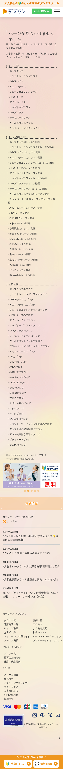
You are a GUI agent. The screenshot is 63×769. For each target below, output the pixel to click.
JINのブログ (15, 356)
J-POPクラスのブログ (21, 315)
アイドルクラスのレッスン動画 (25, 173)
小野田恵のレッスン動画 (22, 228)
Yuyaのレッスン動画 (20, 264)
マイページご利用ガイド (17, 636)
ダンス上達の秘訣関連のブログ (25, 429)
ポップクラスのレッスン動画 (24, 142)
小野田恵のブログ (18, 372)
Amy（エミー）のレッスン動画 (25, 207)
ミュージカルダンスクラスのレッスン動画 (31, 162)
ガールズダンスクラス (21, 123)
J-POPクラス (16, 97)
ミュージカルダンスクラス (23, 91)
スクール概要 (11, 674)
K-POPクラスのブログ (21, 299)
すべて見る (12, 521)
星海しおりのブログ (20, 403)
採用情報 (8, 698)
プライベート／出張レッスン (24, 128)
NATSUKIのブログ (19, 382)
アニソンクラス (17, 86)
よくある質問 (40, 628)
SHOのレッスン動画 (20, 244)
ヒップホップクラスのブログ (24, 325)
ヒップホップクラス (20, 107)
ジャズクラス (16, 112)
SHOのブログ (16, 387)
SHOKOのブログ (18, 361)
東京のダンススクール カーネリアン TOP (25, 455)
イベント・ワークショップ (47, 636)
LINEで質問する (41, 11)
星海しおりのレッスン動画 (23, 259)
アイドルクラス (17, 102)
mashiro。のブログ (19, 377)
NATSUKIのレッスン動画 (22, 239)
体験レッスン (15, 763)
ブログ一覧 (10, 653)
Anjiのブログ (16, 367)
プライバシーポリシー (16, 682)
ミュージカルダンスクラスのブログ (28, 310)
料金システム (40, 632)
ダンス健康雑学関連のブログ (24, 434)
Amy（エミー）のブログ (22, 351)
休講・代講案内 (12, 661)
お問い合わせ (11, 694)
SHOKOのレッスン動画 (21, 218)
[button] (25, 491)
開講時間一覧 (11, 624)
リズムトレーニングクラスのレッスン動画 (31, 147)
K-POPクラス (16, 81)
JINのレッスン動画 (19, 213)
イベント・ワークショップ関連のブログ (30, 424)
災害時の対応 (11, 690)
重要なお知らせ (12, 657)
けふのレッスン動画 (20, 270)
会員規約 (8, 678)
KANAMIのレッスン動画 (22, 275)
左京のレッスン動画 (20, 254)
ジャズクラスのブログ (21, 330)
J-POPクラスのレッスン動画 (24, 168)
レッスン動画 (11, 628)
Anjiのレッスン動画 (19, 223)
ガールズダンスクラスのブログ (25, 341)
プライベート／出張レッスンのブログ (29, 346)
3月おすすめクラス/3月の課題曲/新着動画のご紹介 (31, 566)
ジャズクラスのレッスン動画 (24, 183)
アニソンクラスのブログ (22, 304)
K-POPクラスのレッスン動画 (24, 152)
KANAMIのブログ (18, 418)
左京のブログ (16, 398)
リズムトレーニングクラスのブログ (28, 294)
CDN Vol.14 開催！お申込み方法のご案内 (26, 553)
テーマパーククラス (20, 117)
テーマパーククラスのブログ (24, 335)
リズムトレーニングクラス (23, 76)
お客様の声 (10, 632)
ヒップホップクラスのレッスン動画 (28, 178)
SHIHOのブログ (17, 393)
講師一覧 (37, 620)
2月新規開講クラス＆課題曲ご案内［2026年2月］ (31, 579)
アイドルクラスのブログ (22, 320)
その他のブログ (17, 444)
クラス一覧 (10, 620)
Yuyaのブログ (16, 408)
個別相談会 (43, 763)
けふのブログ (16, 413)
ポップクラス (16, 71)
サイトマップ (11, 686)
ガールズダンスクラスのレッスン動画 (29, 194)
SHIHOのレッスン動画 (21, 249)
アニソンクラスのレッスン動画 (25, 157)
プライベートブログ (20, 439)
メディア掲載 (11, 640)
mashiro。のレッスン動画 (23, 233)
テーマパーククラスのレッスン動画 (28, 188)
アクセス (37, 624)
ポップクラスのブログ (21, 289)
